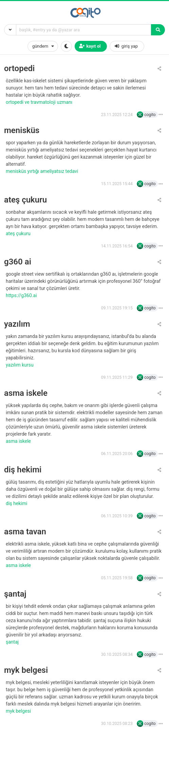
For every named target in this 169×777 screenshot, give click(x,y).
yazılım (17, 324)
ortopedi (19, 68)
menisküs (21, 130)
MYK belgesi (19, 711)
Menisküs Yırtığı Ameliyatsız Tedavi (42, 171)
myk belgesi (26, 670)
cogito (149, 114)
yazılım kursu (20, 365)
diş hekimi (22, 469)
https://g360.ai (22, 295)
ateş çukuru (25, 200)
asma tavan (25, 531)
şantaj (15, 594)
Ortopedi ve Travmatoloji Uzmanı (40, 102)
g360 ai (17, 261)
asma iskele (26, 393)
